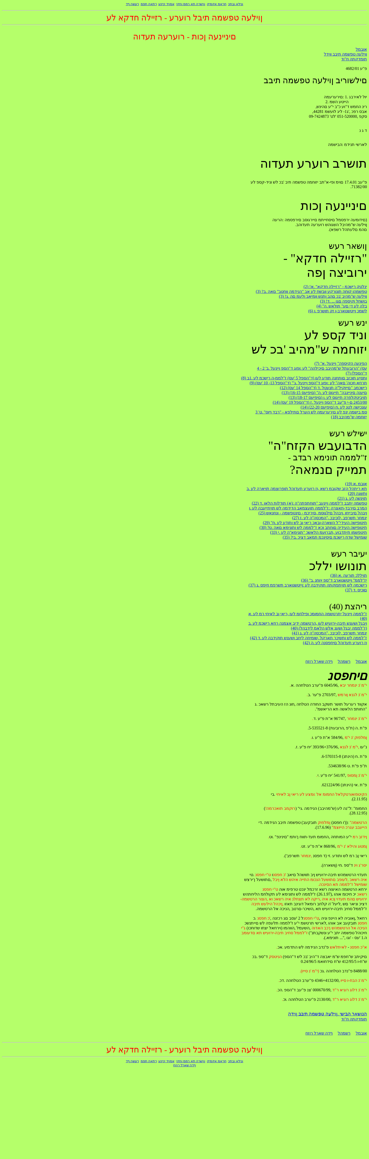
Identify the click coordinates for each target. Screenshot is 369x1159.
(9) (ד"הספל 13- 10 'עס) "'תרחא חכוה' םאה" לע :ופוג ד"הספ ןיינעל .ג (308, 383)
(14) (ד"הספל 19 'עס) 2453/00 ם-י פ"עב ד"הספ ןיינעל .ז (320, 402)
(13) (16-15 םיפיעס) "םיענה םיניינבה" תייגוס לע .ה (324, 392)
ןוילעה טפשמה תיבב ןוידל (345, 54)
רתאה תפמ (149, 4)
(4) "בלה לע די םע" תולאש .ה (341, 306)
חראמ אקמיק (216, 4)
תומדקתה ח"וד (354, 59)
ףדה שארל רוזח (319, 661)
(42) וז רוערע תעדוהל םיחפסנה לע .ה (335, 643)
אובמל (361, 49)
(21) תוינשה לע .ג (352, 498)
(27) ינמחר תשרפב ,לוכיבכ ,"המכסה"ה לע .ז (329, 518)
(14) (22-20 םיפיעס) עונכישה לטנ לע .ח (334, 407)
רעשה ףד (132, 4)
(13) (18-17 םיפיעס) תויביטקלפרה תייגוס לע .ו (328, 397)
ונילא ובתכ (235, 4)
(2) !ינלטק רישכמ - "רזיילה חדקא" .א (335, 286)
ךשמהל (344, 661)
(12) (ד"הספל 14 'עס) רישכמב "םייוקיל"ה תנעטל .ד (323, 388)
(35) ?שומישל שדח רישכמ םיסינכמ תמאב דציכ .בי (325, 537)
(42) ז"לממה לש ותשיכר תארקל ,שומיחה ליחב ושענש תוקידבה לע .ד (308, 638)
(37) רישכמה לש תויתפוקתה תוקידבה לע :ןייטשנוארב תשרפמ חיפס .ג (308, 585)
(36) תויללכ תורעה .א (348, 575)
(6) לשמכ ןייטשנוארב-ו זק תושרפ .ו (337, 311)
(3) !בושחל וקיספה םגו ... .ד (343, 301)
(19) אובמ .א (356, 484)
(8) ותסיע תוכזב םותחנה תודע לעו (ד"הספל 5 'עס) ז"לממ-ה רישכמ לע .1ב (304, 378)
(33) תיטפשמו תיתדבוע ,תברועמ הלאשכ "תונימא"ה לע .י (318, 532)
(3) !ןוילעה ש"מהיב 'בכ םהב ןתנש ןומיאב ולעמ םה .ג (323, 296)
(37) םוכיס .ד (356, 590)
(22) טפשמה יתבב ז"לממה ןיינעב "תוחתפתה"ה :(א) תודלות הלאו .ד (309, 503)
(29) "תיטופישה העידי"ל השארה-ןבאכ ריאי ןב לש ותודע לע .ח (315, 522)
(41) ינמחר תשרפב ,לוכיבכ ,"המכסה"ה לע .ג (329, 633)
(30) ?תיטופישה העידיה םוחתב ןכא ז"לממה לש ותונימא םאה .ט (313, 527)
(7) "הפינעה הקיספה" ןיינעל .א (340, 363)
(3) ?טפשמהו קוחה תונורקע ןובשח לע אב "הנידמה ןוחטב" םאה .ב (311, 291)
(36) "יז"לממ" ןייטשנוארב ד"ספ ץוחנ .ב (334, 580)
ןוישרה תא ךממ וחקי (190, 4)
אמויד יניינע (166, 4)
